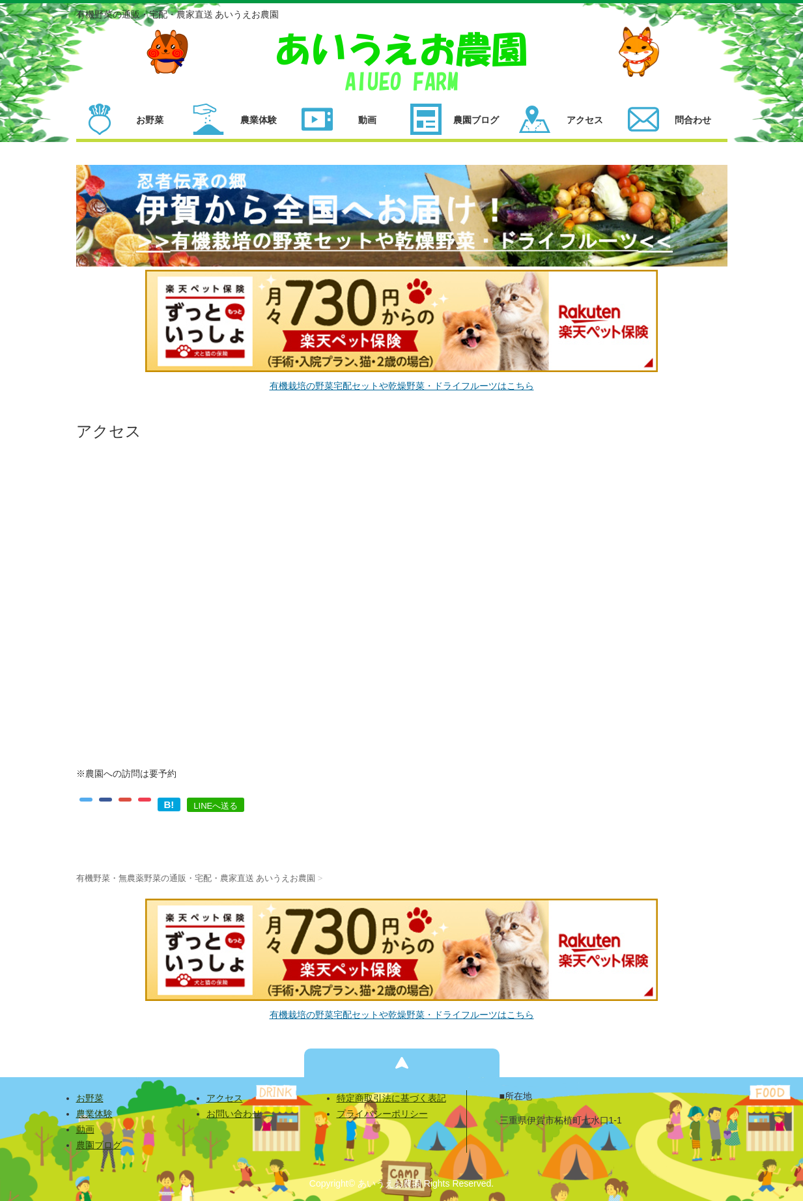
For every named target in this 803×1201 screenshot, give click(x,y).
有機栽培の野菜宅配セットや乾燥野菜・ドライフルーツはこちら (402, 386)
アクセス (224, 1098)
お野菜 (90, 1098)
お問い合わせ (233, 1113)
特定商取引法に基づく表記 (391, 1098)
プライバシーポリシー (382, 1113)
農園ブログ (99, 1145)
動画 (85, 1129)
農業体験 (94, 1113)
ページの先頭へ (402, 1063)
